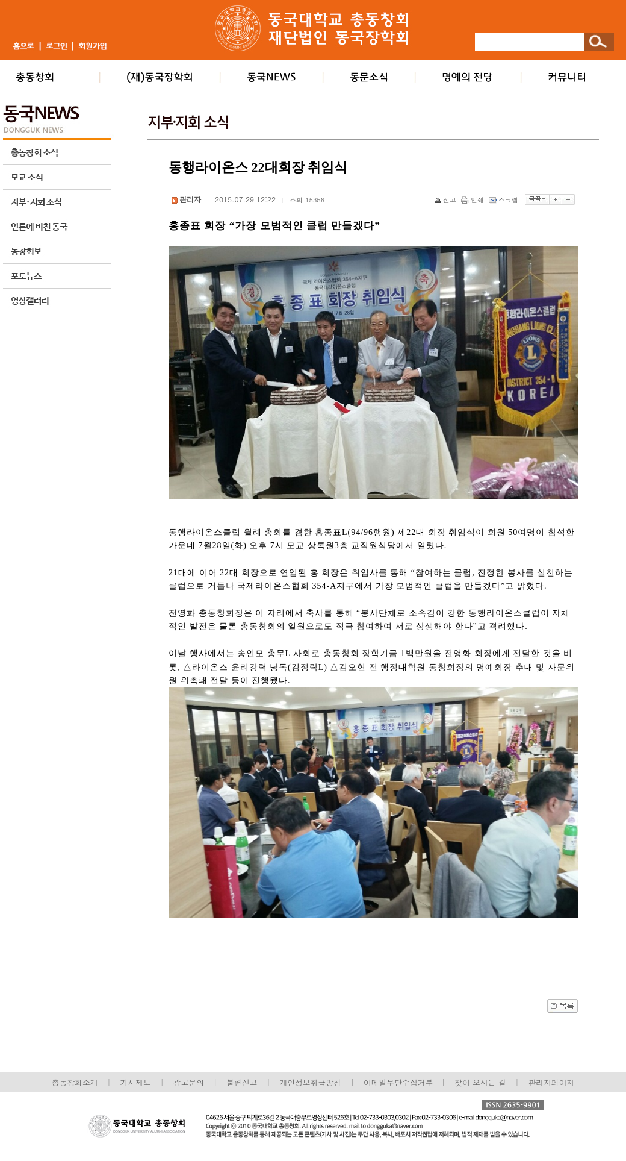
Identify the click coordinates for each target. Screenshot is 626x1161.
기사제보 (135, 1082)
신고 (446, 199)
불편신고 (241, 1082)
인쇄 (473, 199)
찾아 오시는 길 (480, 1082)
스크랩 (504, 199)
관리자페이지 (551, 1082)
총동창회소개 (75, 1082)
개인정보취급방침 (310, 1082)
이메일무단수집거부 (399, 1082)
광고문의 (188, 1082)
